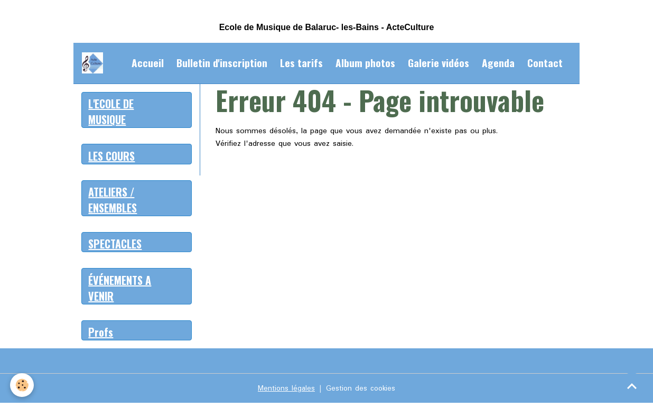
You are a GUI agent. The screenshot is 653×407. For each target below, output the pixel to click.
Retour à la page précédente (266, 169)
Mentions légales (285, 392)
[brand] (94, 62)
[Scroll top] (632, 386)
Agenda (498, 62)
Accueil (148, 62)
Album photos (365, 62)
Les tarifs (301, 62)
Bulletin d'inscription (221, 62)
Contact (545, 62)
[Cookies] (22, 385)
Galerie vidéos (438, 62)
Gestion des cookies (361, 392)
